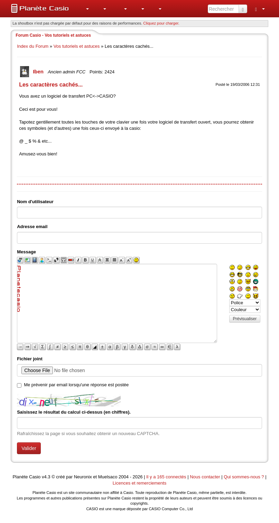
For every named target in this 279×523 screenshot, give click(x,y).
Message (26, 251)
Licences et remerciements (139, 483)
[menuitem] (83, 8)
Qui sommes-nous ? (244, 476)
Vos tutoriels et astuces (77, 46)
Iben (39, 71)
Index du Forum (32, 46)
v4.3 (46, 476)
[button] (83, 8)
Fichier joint (30, 358)
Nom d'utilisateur (35, 201)
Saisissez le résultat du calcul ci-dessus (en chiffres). (74, 412)
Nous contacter (205, 476)
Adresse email (32, 226)
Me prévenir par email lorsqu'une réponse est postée (76, 384)
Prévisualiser (245, 318)
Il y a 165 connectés (166, 476)
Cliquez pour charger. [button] (161, 23)
